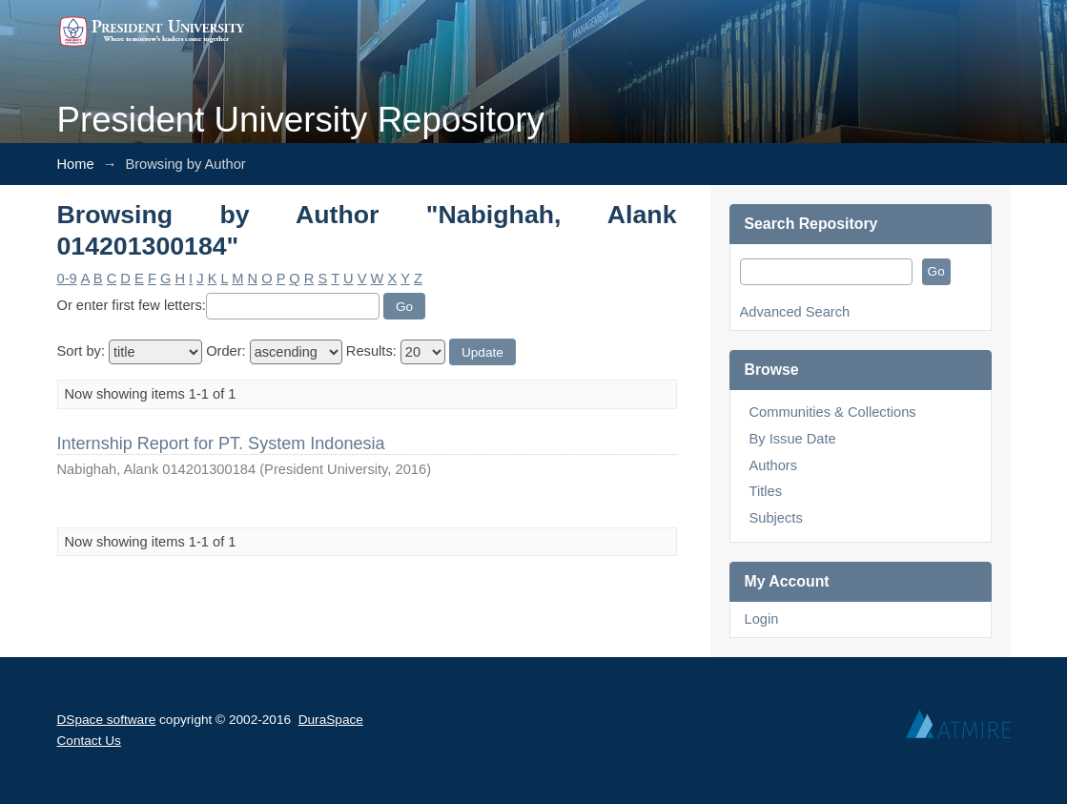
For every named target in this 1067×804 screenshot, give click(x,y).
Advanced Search (795, 312)
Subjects (776, 518)
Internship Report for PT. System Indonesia (221, 443)
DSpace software (106, 719)
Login (762, 619)
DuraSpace (330, 719)
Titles (765, 491)
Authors (773, 465)
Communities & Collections (832, 412)
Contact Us (89, 740)
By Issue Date (792, 438)
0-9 (67, 278)
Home (75, 164)
